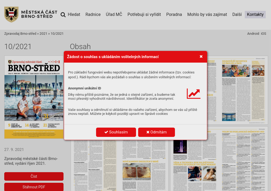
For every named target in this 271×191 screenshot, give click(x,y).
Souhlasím (116, 132)
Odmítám (156, 132)
